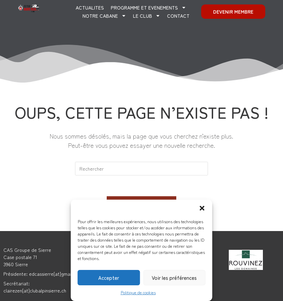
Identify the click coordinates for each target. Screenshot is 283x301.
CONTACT (178, 15)
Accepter (108, 277)
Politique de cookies (138, 292)
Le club (146, 16)
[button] (202, 208)
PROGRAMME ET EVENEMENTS (148, 7)
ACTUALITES (90, 7)
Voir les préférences (174, 277)
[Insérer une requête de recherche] (141, 168)
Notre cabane (104, 16)
